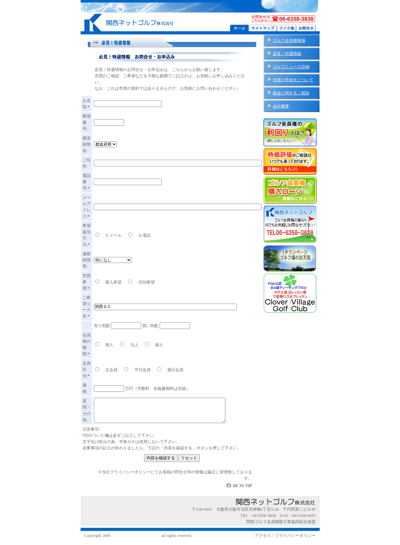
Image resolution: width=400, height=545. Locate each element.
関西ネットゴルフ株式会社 (136, 540)
